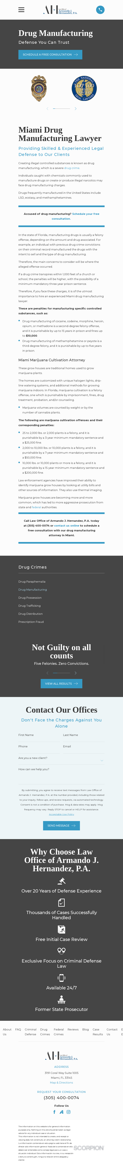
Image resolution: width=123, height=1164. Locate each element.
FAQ (18, 1029)
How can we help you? (33, 769)
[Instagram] (68, 1112)
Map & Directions (61, 1082)
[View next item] (76, 108)
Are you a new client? (32, 758)
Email (67, 746)
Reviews (73, 1029)
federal (36, 507)
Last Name (70, 735)
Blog (85, 1029)
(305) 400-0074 (61, 1097)
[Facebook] (54, 1112)
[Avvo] (61, 1112)
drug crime (71, 168)
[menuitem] (61, 582)
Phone (23, 746)
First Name (26, 735)
